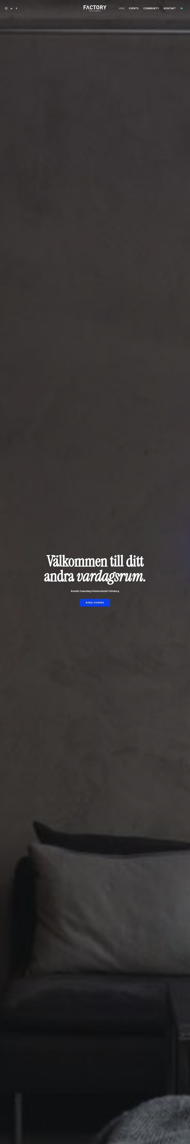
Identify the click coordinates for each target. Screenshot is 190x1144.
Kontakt (170, 8)
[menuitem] (122, 8)
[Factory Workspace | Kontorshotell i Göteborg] (95, 8)
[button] (16, 8)
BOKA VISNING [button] (95, 602)
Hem (121, 8)
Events (134, 8)
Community (151, 8)
